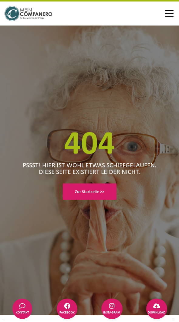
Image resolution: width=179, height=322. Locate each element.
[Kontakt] (22, 309)
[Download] (156, 309)
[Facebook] (67, 309)
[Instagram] (112, 309)
